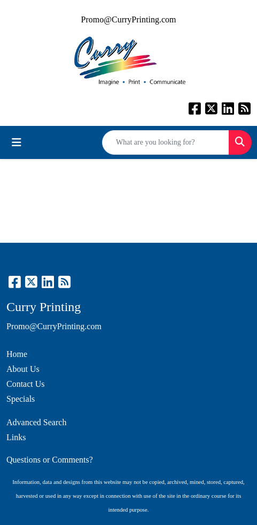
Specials (20, 398)
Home (16, 354)
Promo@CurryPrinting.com (128, 19)
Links (16, 437)
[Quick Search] (165, 142)
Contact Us (25, 383)
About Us (23, 368)
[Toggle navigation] (16, 142)
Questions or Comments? (49, 459)
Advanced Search (36, 422)
